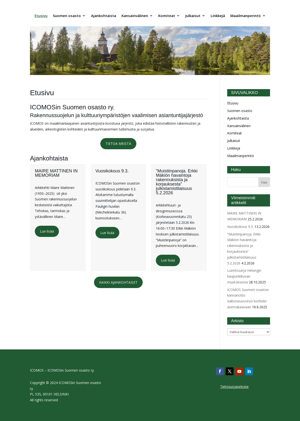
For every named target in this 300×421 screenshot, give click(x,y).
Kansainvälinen (135, 15)
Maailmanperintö (245, 15)
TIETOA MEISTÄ (118, 143)
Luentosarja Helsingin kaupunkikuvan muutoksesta (244, 276)
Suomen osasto (67, 15)
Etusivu (41, 15)
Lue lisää (47, 231)
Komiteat (166, 15)
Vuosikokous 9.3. (112, 170)
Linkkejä (218, 15)
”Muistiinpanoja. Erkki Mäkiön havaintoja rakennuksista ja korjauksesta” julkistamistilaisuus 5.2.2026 (176, 181)
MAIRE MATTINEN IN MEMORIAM (56, 173)
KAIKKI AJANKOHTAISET (118, 282)
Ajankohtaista (103, 15)
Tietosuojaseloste (234, 386)
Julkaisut (192, 15)
